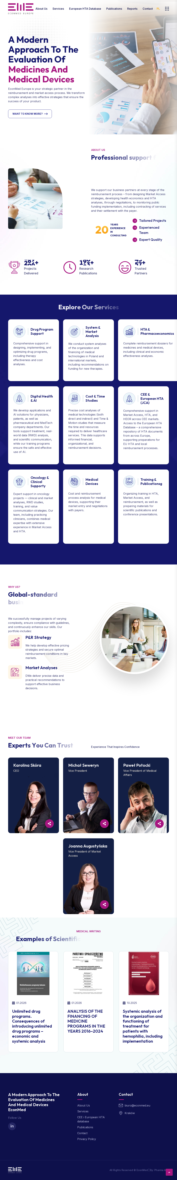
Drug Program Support (42, 331)
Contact (148, 8)
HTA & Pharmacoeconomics (157, 331)
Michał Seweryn (83, 765)
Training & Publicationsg (151, 481)
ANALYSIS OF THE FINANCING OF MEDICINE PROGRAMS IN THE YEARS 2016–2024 (86, 1021)
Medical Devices (92, 481)
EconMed (142, 1170)
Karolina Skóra (27, 765)
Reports (132, 8)
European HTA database (85, 8)
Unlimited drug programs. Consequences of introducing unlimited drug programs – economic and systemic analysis (32, 1026)
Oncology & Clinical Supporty (40, 481)
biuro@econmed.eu (137, 1105)
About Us (41, 8)
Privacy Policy (86, 1139)
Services (58, 8)
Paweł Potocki (136, 765)
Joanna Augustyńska (87, 846)
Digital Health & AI (42, 398)
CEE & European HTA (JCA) (152, 398)
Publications (114, 8)
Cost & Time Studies (95, 398)
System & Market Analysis (93, 331)
